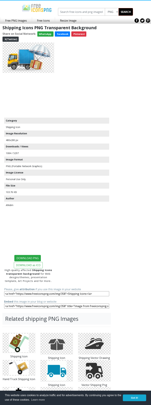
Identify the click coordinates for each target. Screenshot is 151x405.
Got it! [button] (134, 397)
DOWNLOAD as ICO (28, 265)
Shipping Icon (13, 127)
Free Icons (43, 20)
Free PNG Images (16, 20)
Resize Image (68, 20)
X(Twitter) (10, 39)
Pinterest (79, 34)
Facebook (62, 34)
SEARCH (126, 12)
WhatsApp (45, 34)
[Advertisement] (28, 95)
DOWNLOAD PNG (27, 258)
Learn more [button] (38, 399)
